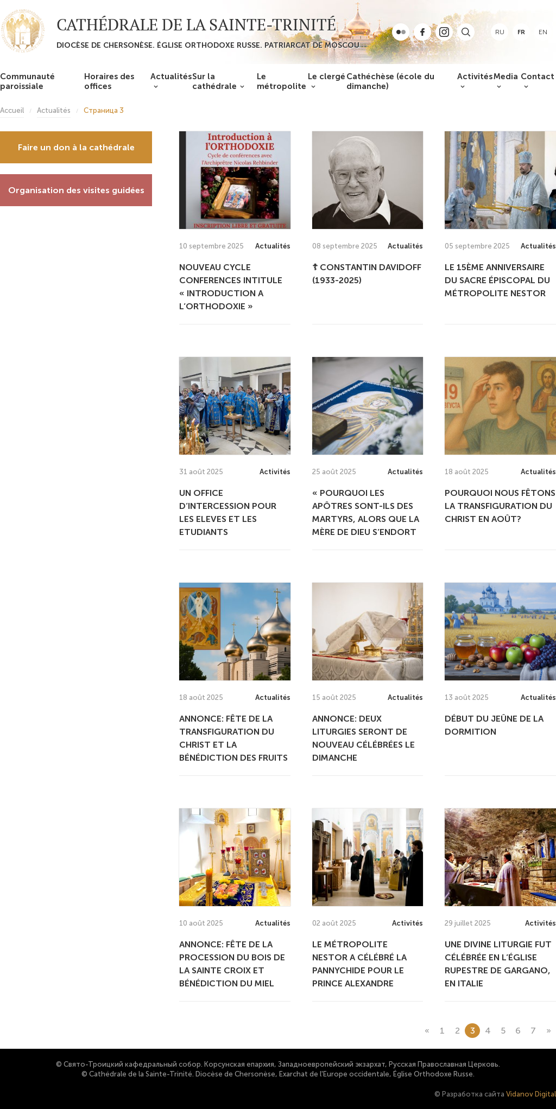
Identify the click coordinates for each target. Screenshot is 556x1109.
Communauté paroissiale (27, 81)
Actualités (171, 76)
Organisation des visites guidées (76, 190)
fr (521, 32)
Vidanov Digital (531, 1094)
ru (499, 32)
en (543, 32)
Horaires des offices (109, 81)
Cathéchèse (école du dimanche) (390, 81)
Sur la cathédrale (214, 81)
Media (506, 76)
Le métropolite (281, 81)
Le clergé (326, 76)
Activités (474, 76)
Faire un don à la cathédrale (76, 147)
